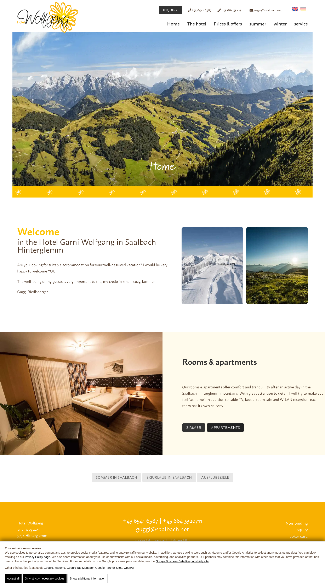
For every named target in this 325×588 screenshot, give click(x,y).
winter (280, 23)
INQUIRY (166, 9)
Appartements (225, 427)
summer (257, 23)
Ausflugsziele (215, 477)
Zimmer (193, 427)
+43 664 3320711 (229, 10)
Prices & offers (228, 23)
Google (48, 567)
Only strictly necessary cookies (44, 578)
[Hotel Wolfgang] (47, 17)
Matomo (60, 567)
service (301, 23)
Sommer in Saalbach (116, 477)
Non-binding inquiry (297, 526)
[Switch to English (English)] (295, 9)
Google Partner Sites (108, 567)
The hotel (196, 23)
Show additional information (88, 578)
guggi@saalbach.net (265, 10)
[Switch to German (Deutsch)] (303, 9)
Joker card (299, 536)
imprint (140, 540)
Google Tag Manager (80, 567)
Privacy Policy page (37, 557)
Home (173, 23)
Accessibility (181, 540)
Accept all (13, 578)
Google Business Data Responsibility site (182, 561)
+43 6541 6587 (197, 10)
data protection (159, 540)
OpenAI (129, 567)
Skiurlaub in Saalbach (169, 477)
